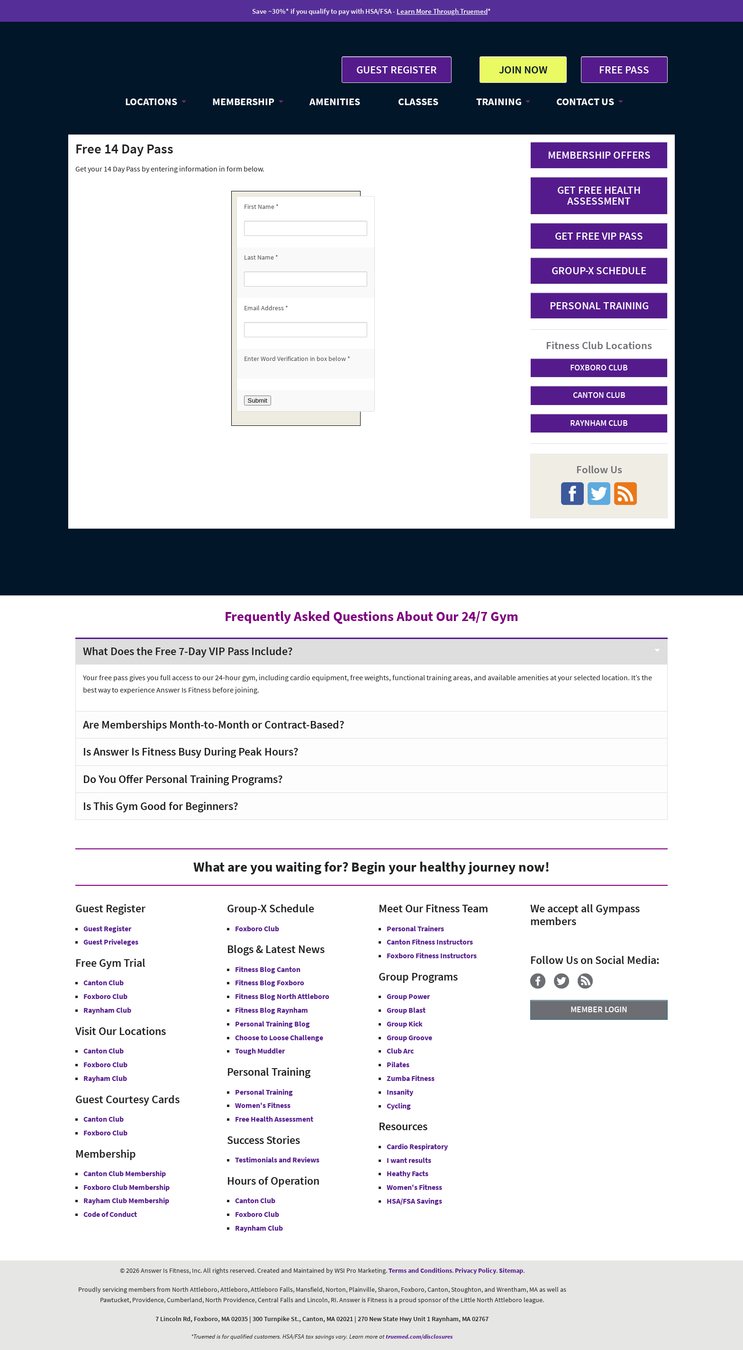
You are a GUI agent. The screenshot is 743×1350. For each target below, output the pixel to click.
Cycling (399, 1105)
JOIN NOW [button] (523, 69)
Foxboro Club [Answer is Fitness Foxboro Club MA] (105, 1064)
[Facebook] (541, 985)
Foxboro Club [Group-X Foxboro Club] (257, 928)
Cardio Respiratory (417, 1146)
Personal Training (264, 1092)
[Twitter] (565, 985)
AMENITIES (334, 101)
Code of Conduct (110, 1214)
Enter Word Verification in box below (297, 358)
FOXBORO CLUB (599, 367)
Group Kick (405, 1023)
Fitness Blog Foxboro (269, 982)
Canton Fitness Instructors (430, 941)
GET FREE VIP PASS (599, 236)
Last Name (261, 257)
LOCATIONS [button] (151, 101)
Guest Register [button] (107, 928)
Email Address (266, 308)
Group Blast (406, 1010)
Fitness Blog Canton (267, 969)
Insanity (400, 1092)
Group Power (408, 996)
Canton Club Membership (124, 1173)
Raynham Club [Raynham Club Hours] (259, 1228)
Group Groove (409, 1037)
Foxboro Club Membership (126, 1187)
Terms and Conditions (420, 1270)
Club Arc (400, 1050)
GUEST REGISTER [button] (396, 69)
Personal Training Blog (272, 1023)
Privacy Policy (475, 1270)
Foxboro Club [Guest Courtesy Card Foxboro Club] (105, 1132)
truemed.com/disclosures (419, 1336)
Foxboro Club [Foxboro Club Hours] (257, 1214)
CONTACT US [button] (585, 101)
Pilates (398, 1064)
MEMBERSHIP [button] (243, 101)
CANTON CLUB (599, 394)
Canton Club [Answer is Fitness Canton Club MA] (103, 1050)
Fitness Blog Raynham (271, 1010)
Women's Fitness (262, 1105)
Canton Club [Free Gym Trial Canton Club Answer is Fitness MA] (103, 982)
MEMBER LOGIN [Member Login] (599, 1009)
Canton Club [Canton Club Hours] (255, 1200)
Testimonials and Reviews (277, 1159)
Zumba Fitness (411, 1078)
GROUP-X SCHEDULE (599, 270)
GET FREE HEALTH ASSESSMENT (599, 195)
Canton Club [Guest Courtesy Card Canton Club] (103, 1119)
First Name (261, 206)
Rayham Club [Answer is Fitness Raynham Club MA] (105, 1078)
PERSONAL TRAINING (599, 305)
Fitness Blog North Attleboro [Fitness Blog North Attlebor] (282, 996)
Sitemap (511, 1270)
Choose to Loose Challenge (279, 1037)
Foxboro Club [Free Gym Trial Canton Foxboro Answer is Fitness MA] (105, 996)
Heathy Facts (407, 1173)
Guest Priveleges (110, 941)
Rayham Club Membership (126, 1200)
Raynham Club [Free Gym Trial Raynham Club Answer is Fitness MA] (107, 1010)
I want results (409, 1160)
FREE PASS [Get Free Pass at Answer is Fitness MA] (624, 69)
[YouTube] (604, 985)
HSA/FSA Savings (414, 1201)
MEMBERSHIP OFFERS (599, 155)
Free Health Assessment (274, 1119)
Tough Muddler (260, 1050)
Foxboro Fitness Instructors (432, 955)
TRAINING (499, 101)
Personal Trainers (415, 928)
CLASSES (418, 101)
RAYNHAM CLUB (599, 422)
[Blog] (589, 985)
